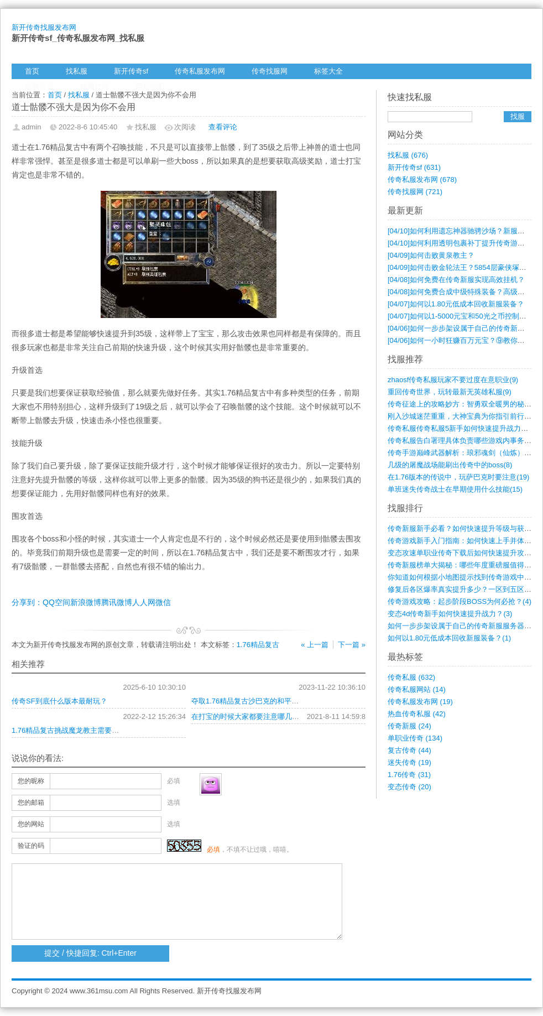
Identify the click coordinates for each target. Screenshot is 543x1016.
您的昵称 (31, 781)
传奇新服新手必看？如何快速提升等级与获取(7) (464, 528)
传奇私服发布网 (200, 71)
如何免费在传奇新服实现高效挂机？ (456, 279)
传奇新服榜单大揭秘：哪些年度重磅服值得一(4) (464, 565)
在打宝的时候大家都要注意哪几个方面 (252, 716)
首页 (32, 71)
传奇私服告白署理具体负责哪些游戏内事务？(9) (464, 440)
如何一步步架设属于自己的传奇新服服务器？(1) (464, 626)
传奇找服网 (270, 71)
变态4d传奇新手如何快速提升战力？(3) (450, 613)
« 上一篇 (314, 644)
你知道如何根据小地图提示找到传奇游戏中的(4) (464, 577)
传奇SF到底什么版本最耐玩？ (59, 701)
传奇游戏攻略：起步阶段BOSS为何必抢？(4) (459, 601)
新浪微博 (85, 602)
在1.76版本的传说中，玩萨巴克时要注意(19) (458, 477)
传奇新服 (409, 726)
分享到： (27, 602)
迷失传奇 (409, 762)
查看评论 (222, 127)
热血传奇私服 (417, 714)
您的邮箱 (31, 802)
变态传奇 (409, 787)
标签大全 (328, 71)
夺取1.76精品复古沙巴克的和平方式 (248, 701)
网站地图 (149, 86)
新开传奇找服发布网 (44, 27)
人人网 (143, 602)
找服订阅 (94, 86)
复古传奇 (409, 750)
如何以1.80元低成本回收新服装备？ (456, 304)
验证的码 (31, 846)
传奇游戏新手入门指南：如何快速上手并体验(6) (464, 540)
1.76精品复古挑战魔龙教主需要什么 (69, 730)
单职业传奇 (415, 738)
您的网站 (31, 824)
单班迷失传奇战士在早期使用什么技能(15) (455, 489)
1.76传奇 (409, 774)
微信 (163, 602)
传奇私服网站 (417, 689)
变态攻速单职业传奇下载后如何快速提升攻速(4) (464, 553)
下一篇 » (352, 644)
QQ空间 (56, 602)
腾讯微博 (116, 602)
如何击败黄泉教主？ (431, 255)
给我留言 (39, 86)
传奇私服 (411, 677)
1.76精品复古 (258, 644)
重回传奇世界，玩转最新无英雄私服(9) (449, 392)
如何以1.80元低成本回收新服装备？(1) (449, 638)
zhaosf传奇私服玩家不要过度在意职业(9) (453, 380)
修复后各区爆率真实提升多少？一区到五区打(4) (464, 589)
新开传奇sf (131, 71)
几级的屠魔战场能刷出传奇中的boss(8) (450, 465)
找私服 (76, 71)
